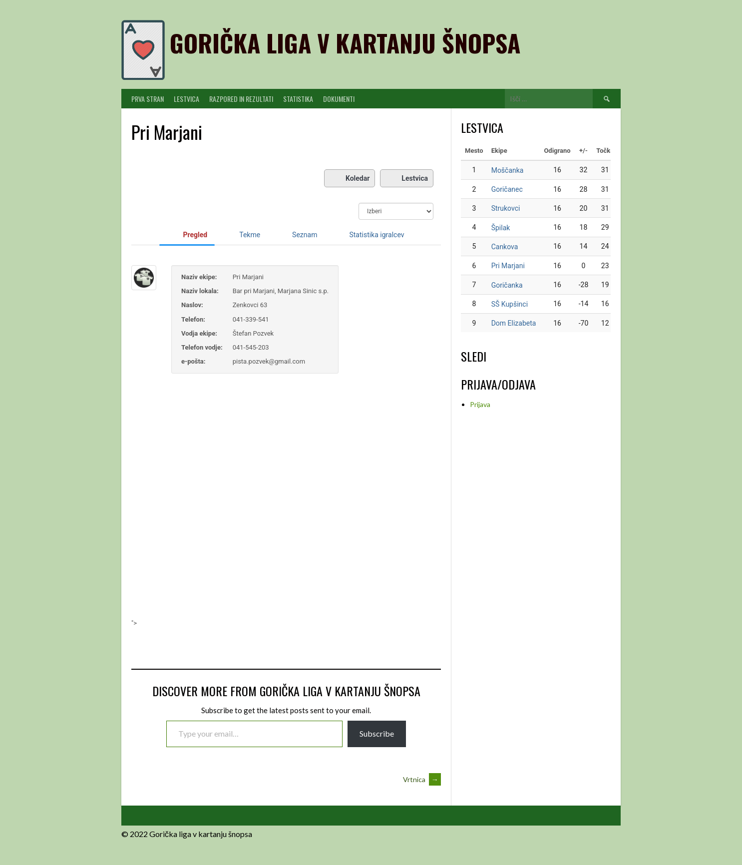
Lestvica (186, 98)
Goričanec (507, 189)
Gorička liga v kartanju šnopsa (345, 42)
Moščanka (507, 170)
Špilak (500, 228)
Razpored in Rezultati (241, 98)
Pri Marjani (508, 266)
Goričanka (507, 285)
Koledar (350, 178)
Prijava (480, 404)
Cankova (504, 247)
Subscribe (377, 733)
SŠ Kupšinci (509, 304)
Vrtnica (422, 779)
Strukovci (505, 208)
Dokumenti (339, 98)
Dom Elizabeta (513, 323)
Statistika (298, 98)
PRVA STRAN (147, 98)
